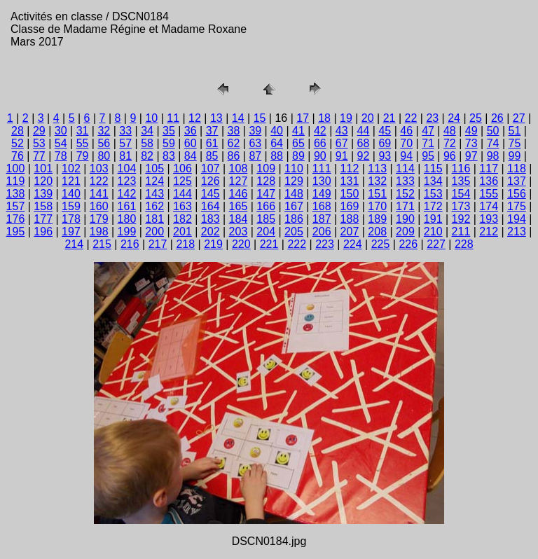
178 (71, 219)
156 (516, 194)
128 (265, 181)
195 (15, 231)
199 (127, 231)
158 (43, 206)
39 (255, 131)
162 (154, 206)
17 (302, 118)
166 (265, 206)
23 (432, 118)
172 (433, 206)
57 (125, 143)
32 (103, 131)
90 (320, 156)
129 (293, 181)
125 (182, 181)
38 (234, 131)
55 (82, 143)
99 (515, 156)
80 (103, 156)
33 (125, 131)
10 (151, 118)
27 (519, 118)
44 (363, 131)
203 (238, 231)
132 (377, 181)
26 (497, 118)
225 (380, 244)
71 (428, 143)
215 (101, 244)
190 (405, 219)
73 (471, 143)
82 (147, 156)
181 (154, 219)
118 (516, 168)
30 (61, 131)
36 (190, 131)
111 (321, 168)
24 (454, 118)
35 (169, 131)
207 (349, 231)
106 (182, 168)
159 (71, 206)
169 (349, 206)
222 (296, 244)
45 (384, 131)
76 (17, 156)
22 (411, 118)
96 (449, 156)
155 (488, 194)
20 (367, 118)
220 (241, 244)
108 (238, 168)
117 (488, 168)
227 (436, 244)
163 (182, 206)
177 (43, 219)
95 (428, 156)
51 (515, 131)
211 (461, 231)
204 (265, 231)
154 (461, 194)
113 (377, 168)
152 (405, 194)
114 (405, 168)
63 (255, 143)
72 (449, 143)
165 (238, 206)
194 (516, 219)
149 (321, 194)
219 (213, 244)
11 (173, 118)
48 (449, 131)
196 (43, 231)
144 (182, 194)
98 (493, 156)
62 (234, 143)
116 (461, 168)
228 (464, 244)
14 (238, 118)
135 (461, 181)
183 (210, 219)
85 (212, 156)
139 (43, 194)
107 (210, 168)
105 (154, 168)
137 (516, 181)
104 (127, 168)
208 (377, 231)
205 (293, 231)
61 (212, 143)
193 (488, 219)
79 (82, 156)
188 (349, 219)
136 (488, 181)
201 (182, 231)
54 (61, 143)
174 (488, 206)
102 (71, 168)
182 (182, 219)
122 (99, 181)
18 (324, 118)
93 (384, 156)
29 (39, 131)
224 (352, 244)
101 (43, 168)
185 (265, 219)
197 (71, 231)
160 (99, 206)
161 (127, 206)
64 (276, 143)
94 (406, 156)
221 (269, 244)
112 (349, 168)
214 (73, 244)
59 (169, 143)
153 (433, 194)
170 (377, 206)
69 (384, 143)
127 (238, 181)
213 (516, 231)
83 (169, 156)
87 (255, 156)
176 (15, 219)
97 (471, 156)
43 (342, 131)
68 (363, 143)
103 (99, 168)
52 (17, 143)
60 (190, 143)
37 (212, 131)
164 (210, 206)
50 (493, 131)
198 (99, 231)
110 (293, 168)
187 (321, 219)
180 (127, 219)
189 (377, 219)
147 (265, 194)
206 (321, 231)
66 (320, 143)
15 (260, 118)
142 (127, 194)
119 (15, 181)
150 (349, 194)
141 (99, 194)
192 (461, 219)
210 (433, 231)
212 (488, 231)
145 (210, 194)
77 (39, 156)
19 (346, 118)
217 (158, 244)
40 (276, 131)
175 (516, 206)
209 (405, 231)
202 (210, 231)
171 (405, 206)
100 (15, 168)
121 (71, 181)
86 (234, 156)
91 (342, 156)
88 (276, 156)
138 (15, 194)
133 (405, 181)
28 (17, 131)
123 (127, 181)
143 (154, 194)
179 (99, 219)
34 (147, 131)
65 (298, 143)
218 (185, 244)
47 (428, 131)
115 (433, 168)
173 (461, 206)
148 (293, 194)
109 (265, 168)
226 (408, 244)
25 (475, 118)
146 (238, 194)
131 (349, 181)
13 (216, 118)
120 (43, 181)
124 (154, 181)
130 (321, 181)
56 (103, 143)
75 (515, 143)
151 (377, 194)
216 (129, 244)
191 (433, 219)
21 (389, 118)
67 (342, 143)
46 (406, 131)
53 (39, 143)
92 (363, 156)
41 (298, 131)
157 (15, 206)
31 (82, 131)
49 (471, 131)
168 (321, 206)
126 (210, 181)
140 (71, 194)
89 (298, 156)
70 (406, 143)
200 (154, 231)
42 (320, 131)
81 (125, 156)
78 (61, 156)
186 (293, 219)
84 (190, 156)
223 (324, 244)
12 (194, 118)
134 (433, 181)
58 (147, 143)
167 (293, 206)
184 (238, 219)
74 (493, 143)
